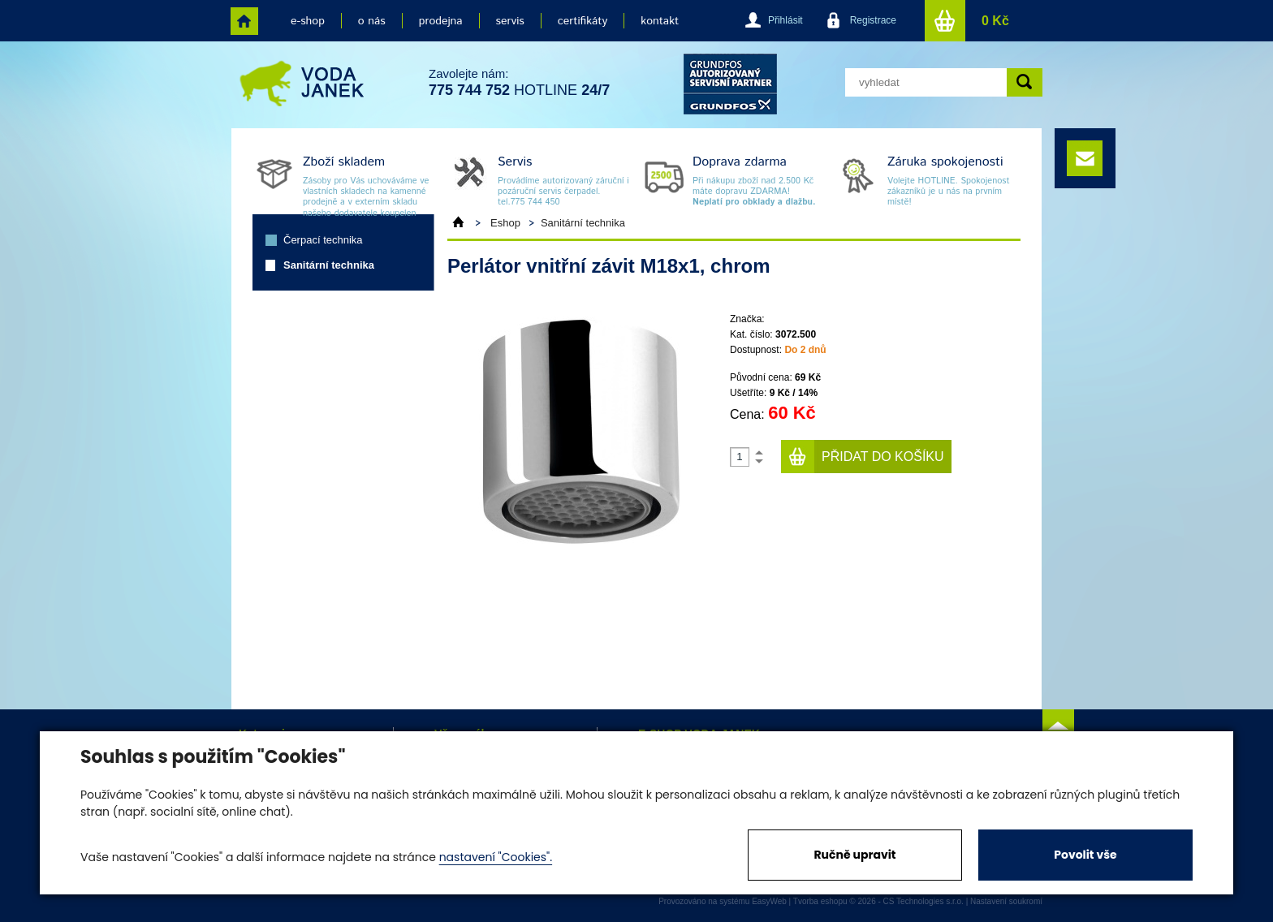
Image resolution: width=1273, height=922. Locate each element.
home (244, 21)
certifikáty (582, 21)
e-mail (1085, 158)
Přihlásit (785, 20)
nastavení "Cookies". (495, 857)
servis (510, 21)
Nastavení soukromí (1006, 901)
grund (730, 84)
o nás (372, 21)
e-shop (308, 21)
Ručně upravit (854, 855)
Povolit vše (1085, 855)
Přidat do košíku (883, 456)
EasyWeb (769, 901)
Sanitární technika (328, 265)
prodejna (441, 21)
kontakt (660, 21)
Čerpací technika (323, 240)
